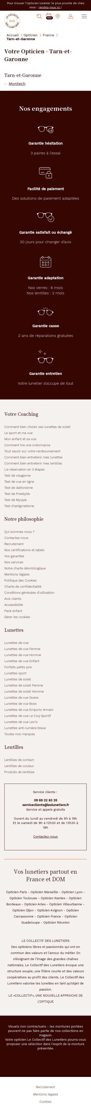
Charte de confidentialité (22, 586)
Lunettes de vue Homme (22, 655)
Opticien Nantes (53, 898)
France (48, 35)
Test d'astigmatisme (19, 506)
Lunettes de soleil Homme (24, 691)
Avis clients (12, 599)
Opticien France (49, 916)
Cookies (45, 1101)
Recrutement (14, 544)
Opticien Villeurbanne (65, 904)
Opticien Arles (35, 904)
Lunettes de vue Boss (20, 703)
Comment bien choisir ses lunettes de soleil (37, 427)
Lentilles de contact (19, 760)
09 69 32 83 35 (45, 800)
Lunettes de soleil (17, 679)
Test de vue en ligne (19, 481)
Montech (17, 84)
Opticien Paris (16, 892)
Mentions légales (17, 574)
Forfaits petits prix (18, 667)
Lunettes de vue (16, 643)
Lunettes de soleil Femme (23, 685)
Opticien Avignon (50, 910)
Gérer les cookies (17, 617)
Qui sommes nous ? (19, 532)
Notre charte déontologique (25, 568)
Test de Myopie (15, 500)
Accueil (13, 35)
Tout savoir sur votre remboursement (32, 451)
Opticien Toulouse (23, 898)
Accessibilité (13, 605)
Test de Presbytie (17, 494)
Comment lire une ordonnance (27, 445)
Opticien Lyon (72, 892)
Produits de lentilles (19, 772)
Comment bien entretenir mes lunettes (33, 457)
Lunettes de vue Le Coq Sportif (27, 716)
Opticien (31, 35)
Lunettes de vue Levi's (21, 722)
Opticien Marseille (44, 892)
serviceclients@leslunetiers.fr (45, 805)
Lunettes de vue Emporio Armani (28, 710)
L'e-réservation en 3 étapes (24, 469)
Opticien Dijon (22, 910)
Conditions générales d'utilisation (29, 592)
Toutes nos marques (19, 734)
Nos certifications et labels (24, 550)
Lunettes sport (15, 673)
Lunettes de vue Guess (21, 697)
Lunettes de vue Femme (22, 649)
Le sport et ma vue (18, 433)
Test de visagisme (17, 475)
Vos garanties (14, 556)
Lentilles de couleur (19, 766)
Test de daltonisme (18, 488)
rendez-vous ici (50, 7)
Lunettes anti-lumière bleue (25, 728)
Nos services (13, 562)
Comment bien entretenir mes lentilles (33, 463)
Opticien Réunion (56, 922)
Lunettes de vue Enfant (21, 661)
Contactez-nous (16, 538)
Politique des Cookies (20, 580)
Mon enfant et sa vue (20, 439)
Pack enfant (13, 611)
